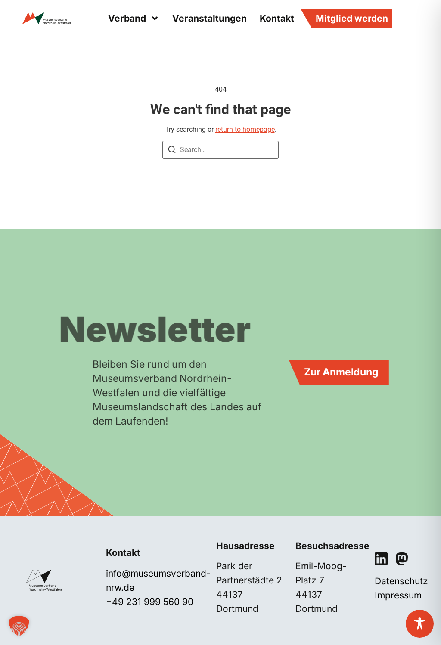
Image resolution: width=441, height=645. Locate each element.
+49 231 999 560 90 (149, 601)
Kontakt (277, 18)
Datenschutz (401, 581)
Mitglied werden (352, 18)
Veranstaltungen (209, 18)
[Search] (172, 151)
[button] (19, 626)
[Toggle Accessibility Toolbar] (420, 624)
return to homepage (245, 129)
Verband (133, 18)
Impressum (398, 595)
